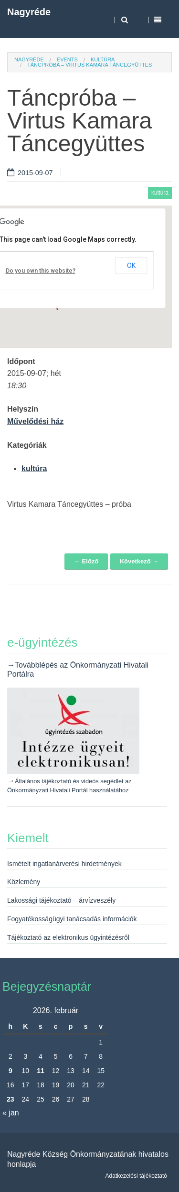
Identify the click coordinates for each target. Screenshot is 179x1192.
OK (131, 265)
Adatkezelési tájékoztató (136, 1175)
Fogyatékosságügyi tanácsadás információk (72, 919)
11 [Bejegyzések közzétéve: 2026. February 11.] (40, 1070)
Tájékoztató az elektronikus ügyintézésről (68, 937)
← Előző (86, 561)
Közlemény (23, 882)
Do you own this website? (40, 270)
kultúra (103, 59)
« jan (10, 1113)
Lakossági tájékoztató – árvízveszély (61, 900)
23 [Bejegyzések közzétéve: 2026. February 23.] (10, 1099)
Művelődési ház (35, 421)
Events (67, 59)
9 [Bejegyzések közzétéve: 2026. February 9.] (10, 1070)
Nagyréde (29, 12)
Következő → (139, 561)
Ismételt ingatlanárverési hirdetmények (64, 863)
